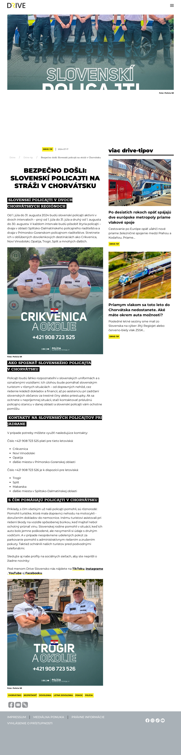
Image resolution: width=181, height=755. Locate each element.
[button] (172, 5)
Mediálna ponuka (48, 717)
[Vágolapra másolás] (24, 705)
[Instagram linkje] (152, 720)
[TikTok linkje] (157, 720)
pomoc (79, 695)
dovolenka (45, 695)
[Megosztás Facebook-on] (10, 704)
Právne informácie (88, 717)
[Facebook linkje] (146, 720)
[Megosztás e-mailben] (17, 704)
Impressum (16, 717)
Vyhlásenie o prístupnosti (30, 723)
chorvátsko (14, 695)
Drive (12, 157)
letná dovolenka (63, 695)
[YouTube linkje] (162, 720)
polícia (89, 695)
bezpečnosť (30, 695)
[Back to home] (16, 5)
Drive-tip (47, 149)
